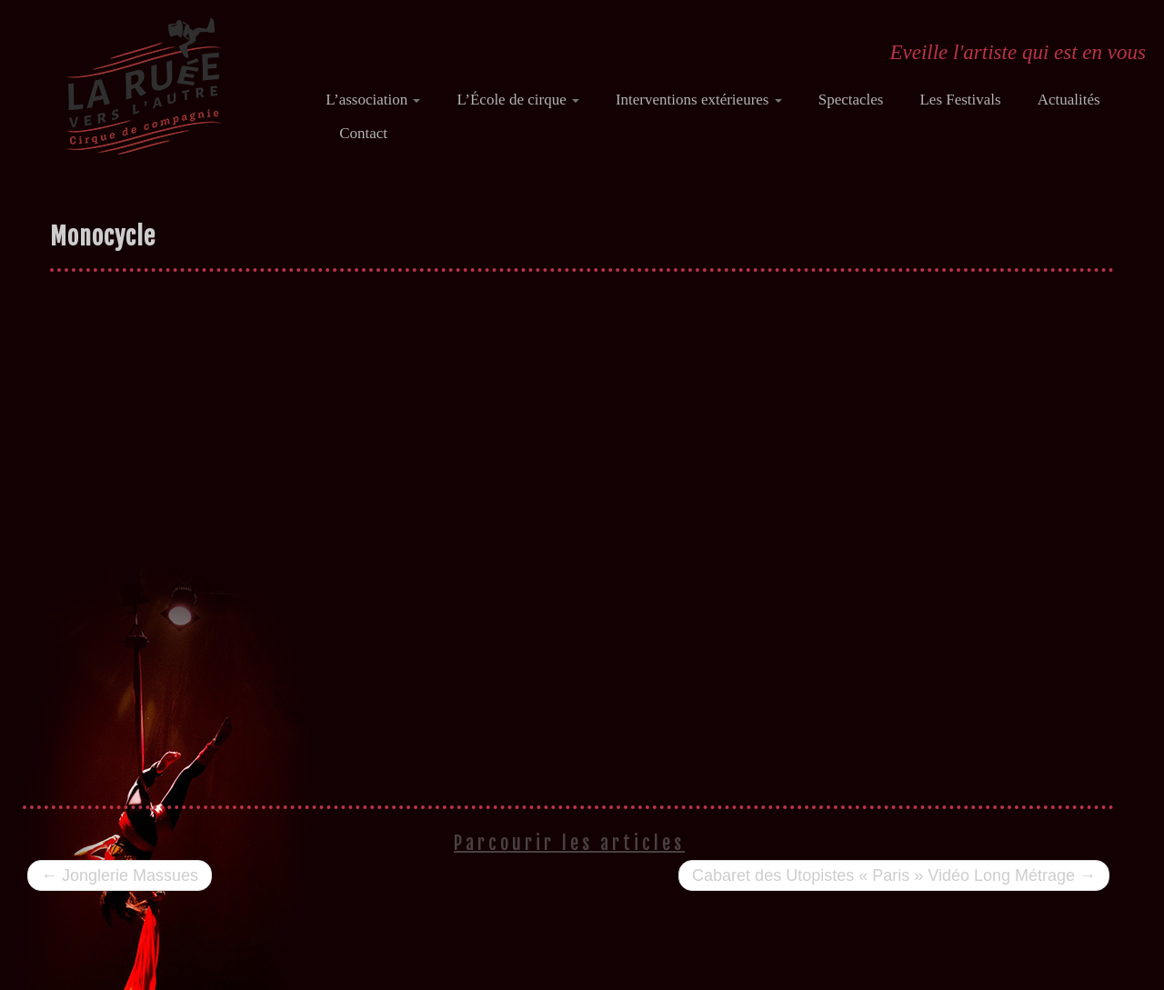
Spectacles (851, 99)
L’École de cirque (517, 99)
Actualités (1069, 99)
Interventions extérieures (699, 99)
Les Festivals (959, 99)
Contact (363, 133)
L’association (373, 99)
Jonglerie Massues (119, 875)
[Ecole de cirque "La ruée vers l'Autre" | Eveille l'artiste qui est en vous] (143, 86)
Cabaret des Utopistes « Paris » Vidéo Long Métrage (894, 875)
